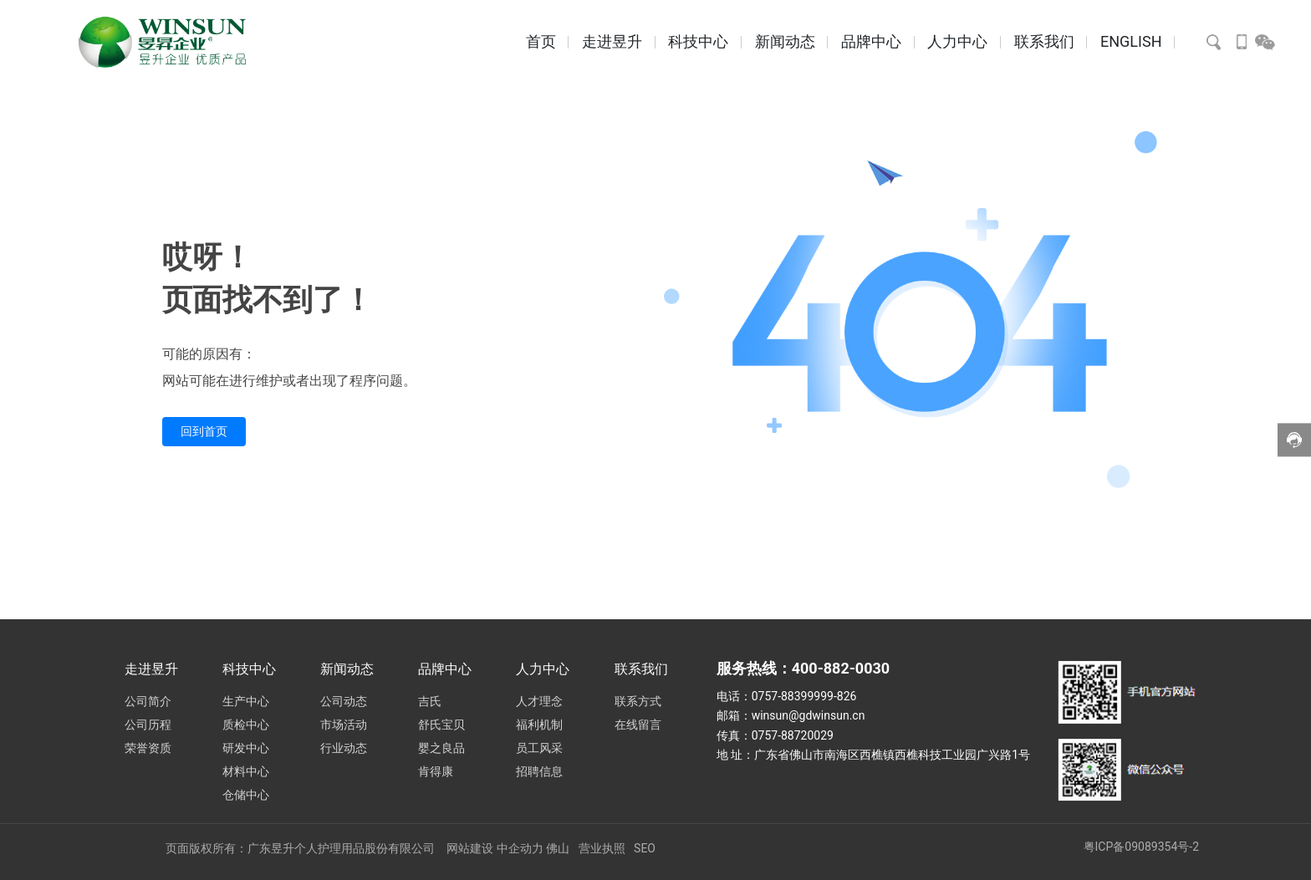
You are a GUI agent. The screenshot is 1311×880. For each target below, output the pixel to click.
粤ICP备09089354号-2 (1141, 846)
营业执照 (602, 848)
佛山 (557, 848)
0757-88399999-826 (804, 696)
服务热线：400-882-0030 (803, 668)
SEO (645, 848)
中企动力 (520, 848)
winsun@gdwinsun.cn (808, 715)
